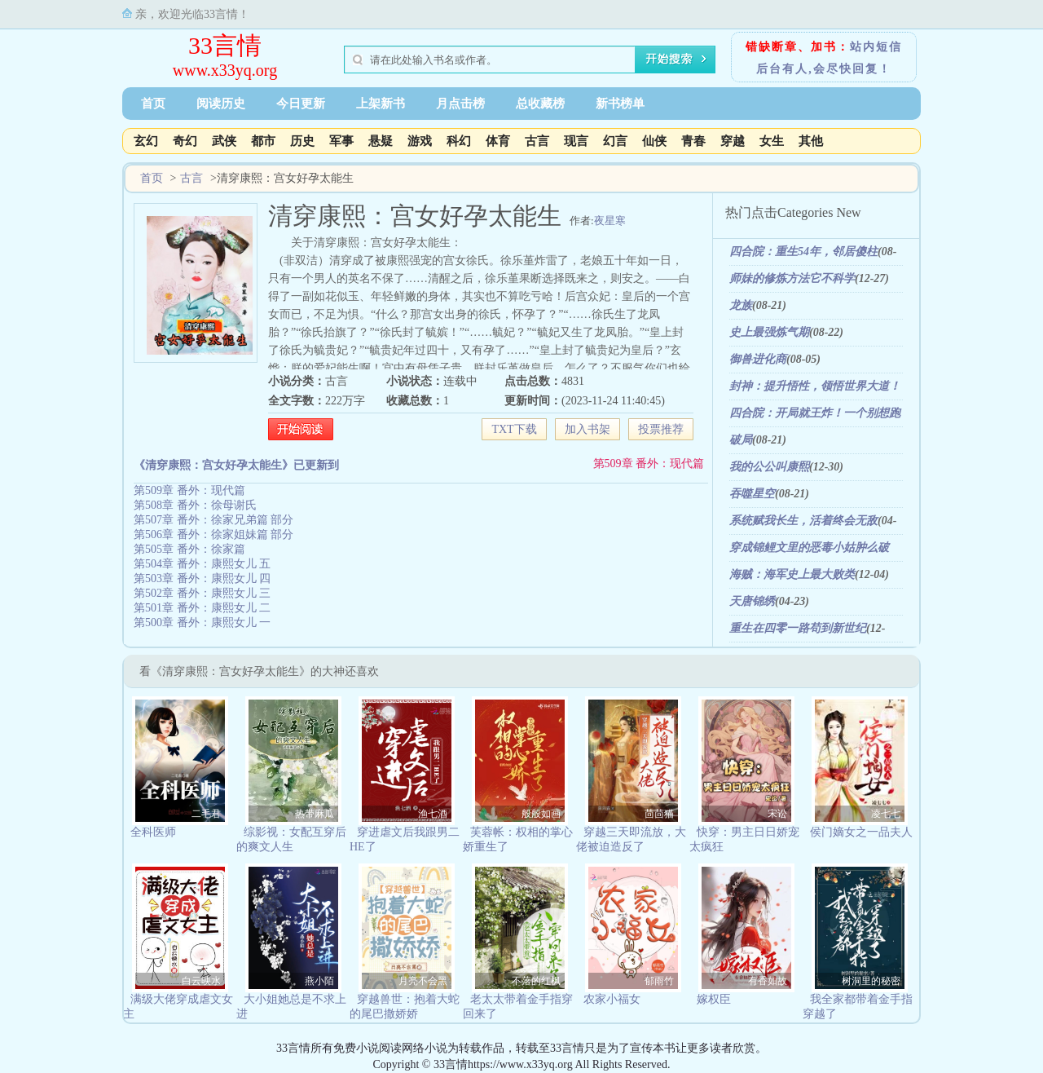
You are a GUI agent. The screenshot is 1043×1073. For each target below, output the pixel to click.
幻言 (615, 141)
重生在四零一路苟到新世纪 (797, 628)
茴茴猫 (659, 813)
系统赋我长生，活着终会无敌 (803, 520)
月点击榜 (460, 103)
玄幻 (146, 141)
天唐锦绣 (752, 601)
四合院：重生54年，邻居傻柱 (803, 251)
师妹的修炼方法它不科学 (792, 278)
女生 (771, 141)
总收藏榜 (540, 103)
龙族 (740, 305)
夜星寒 (610, 220)
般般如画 (541, 813)
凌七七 (885, 813)
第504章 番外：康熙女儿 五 (202, 564)
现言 (576, 141)
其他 (811, 141)
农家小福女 (611, 999)
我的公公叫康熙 (769, 467)
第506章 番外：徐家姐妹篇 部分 (213, 534)
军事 (341, 141)
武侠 (224, 141)
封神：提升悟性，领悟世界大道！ (814, 386)
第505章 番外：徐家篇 (189, 549)
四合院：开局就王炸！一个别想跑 (814, 413)
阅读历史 (220, 103)
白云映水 (201, 981)
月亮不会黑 (422, 981)
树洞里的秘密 (871, 981)
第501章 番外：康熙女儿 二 (202, 608)
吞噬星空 (752, 494)
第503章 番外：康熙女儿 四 (202, 578)
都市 (263, 141)
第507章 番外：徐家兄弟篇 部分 (213, 520)
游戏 (419, 141)
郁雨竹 (659, 981)
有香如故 (767, 981)
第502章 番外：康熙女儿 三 (202, 593)
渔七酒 (432, 813)
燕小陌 (319, 981)
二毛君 (206, 813)
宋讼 (777, 813)
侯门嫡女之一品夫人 (861, 832)
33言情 (225, 45)
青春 (693, 141)
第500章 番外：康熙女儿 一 (202, 622)
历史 (302, 141)
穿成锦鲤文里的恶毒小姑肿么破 (809, 547)
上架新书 (380, 103)
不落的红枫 (536, 981)
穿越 (732, 141)
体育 (498, 141)
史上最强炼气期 (769, 332)
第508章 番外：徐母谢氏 (195, 505)
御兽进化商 (757, 359)
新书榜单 (620, 103)
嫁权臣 (714, 999)
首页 (153, 103)
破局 (740, 440)
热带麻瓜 (314, 813)
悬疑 (380, 141)
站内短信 (876, 47)
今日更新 (300, 103)
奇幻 (185, 141)
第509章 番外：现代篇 (649, 463)
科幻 (459, 141)
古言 (537, 141)
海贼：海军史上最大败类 (792, 574)
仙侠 (654, 141)
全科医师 (153, 832)
